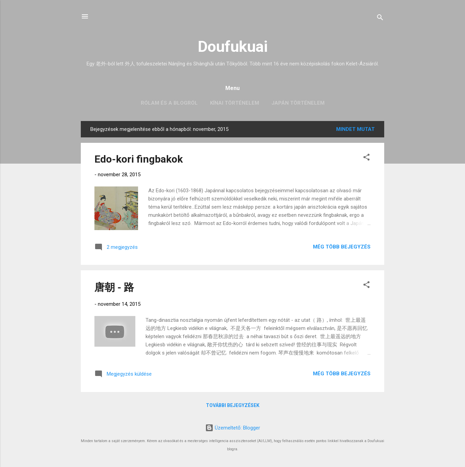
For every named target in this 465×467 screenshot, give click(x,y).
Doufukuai (233, 46)
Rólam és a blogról (169, 103)
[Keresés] (380, 18)
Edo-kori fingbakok (138, 159)
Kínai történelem (234, 103)
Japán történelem (298, 103)
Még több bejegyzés (342, 247)
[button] (366, 158)
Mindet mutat (355, 129)
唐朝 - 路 (114, 287)
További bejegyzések (232, 405)
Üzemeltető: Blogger (232, 428)
